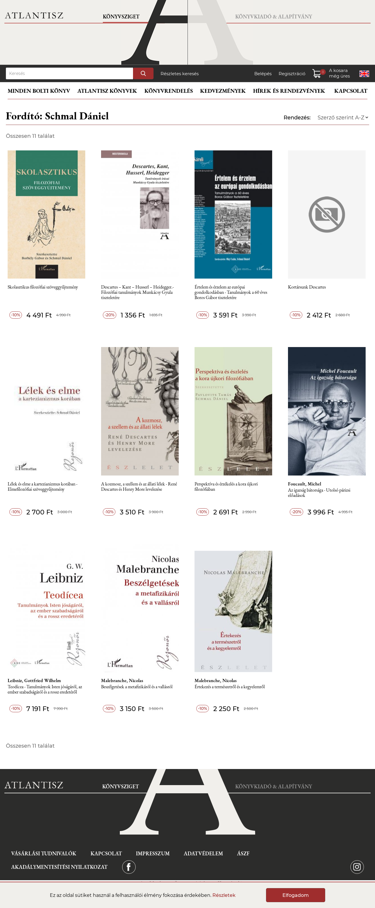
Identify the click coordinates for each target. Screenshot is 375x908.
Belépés (263, 73)
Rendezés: (297, 117)
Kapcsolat (350, 91)
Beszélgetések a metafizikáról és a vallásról (137, 687)
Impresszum (153, 853)
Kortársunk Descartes (307, 287)
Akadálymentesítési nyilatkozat (59, 867)
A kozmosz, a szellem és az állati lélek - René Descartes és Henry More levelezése (139, 486)
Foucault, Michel (304, 484)
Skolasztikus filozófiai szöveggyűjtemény (43, 287)
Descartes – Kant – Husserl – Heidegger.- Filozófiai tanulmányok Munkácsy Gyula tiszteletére (137, 292)
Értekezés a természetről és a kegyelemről (230, 687)
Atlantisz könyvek (107, 91)
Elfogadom (295, 895)
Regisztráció (292, 73)
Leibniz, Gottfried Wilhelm (34, 680)
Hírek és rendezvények (289, 91)
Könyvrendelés (168, 91)
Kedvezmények (223, 91)
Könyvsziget (121, 16)
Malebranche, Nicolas (122, 680)
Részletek (224, 895)
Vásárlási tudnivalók (43, 853)
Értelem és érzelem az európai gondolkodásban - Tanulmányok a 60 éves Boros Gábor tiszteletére (231, 292)
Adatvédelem (203, 853)
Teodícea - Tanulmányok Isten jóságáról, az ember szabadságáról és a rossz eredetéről (45, 689)
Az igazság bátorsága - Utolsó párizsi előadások (319, 493)
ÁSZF (243, 853)
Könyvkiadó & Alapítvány (273, 16)
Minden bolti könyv (39, 91)
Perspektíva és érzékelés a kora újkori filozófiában (226, 486)
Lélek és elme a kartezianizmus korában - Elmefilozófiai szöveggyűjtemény (42, 486)
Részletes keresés (180, 73)
